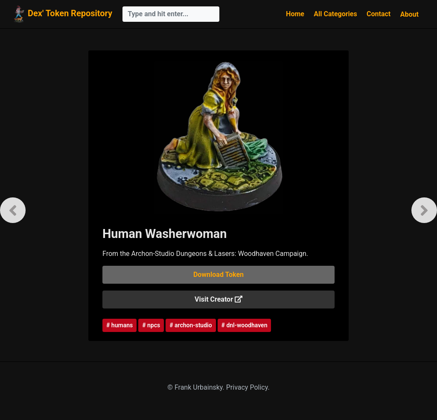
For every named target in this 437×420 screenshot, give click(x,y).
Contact (378, 14)
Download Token (218, 274)
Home (295, 14)
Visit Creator (218, 299)
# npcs (151, 325)
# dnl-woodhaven (244, 325)
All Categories (335, 14)
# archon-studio (190, 325)
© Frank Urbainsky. (196, 387)
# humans (119, 325)
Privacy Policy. (248, 387)
